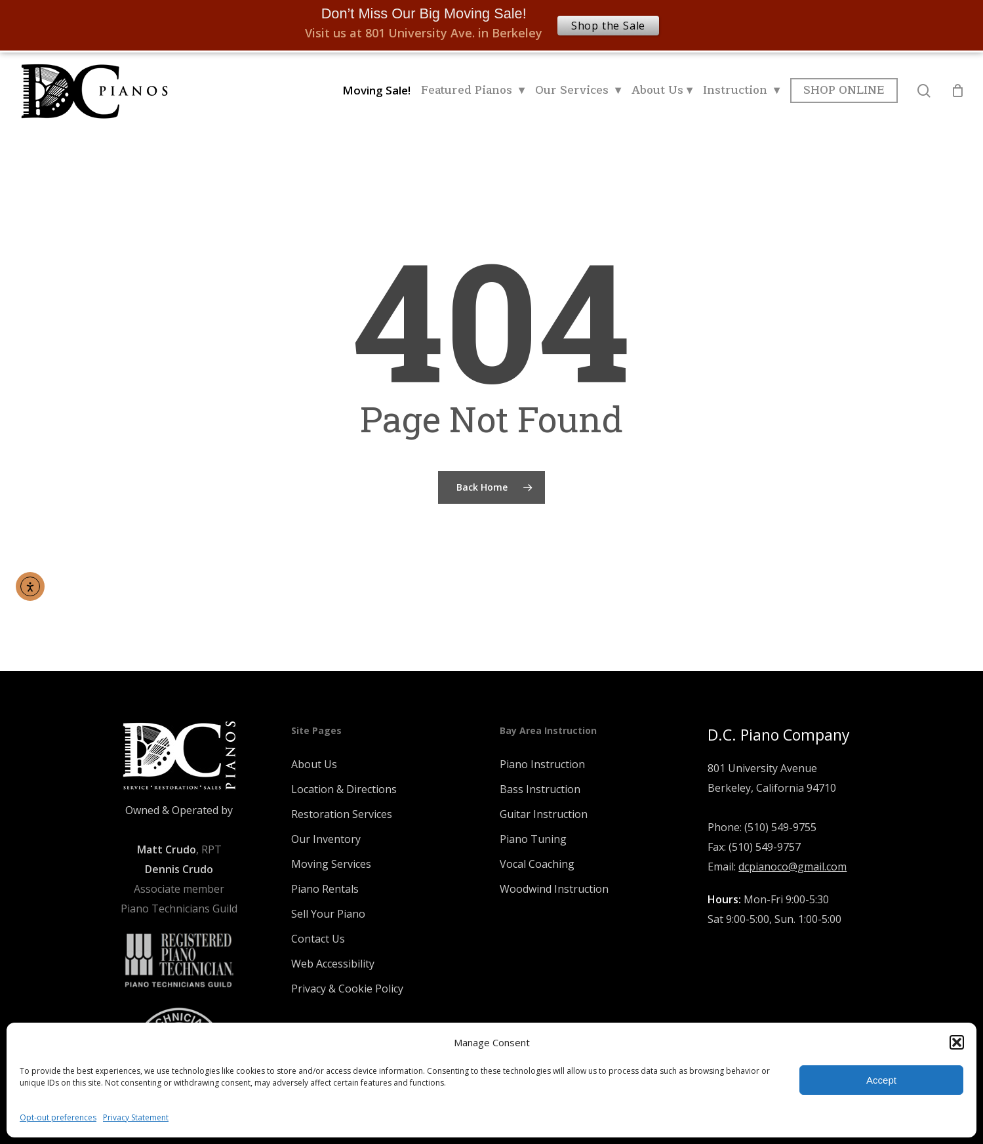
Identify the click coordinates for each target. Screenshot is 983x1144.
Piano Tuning (533, 839)
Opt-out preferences (58, 1117)
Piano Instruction (542, 764)
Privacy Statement (136, 1117)
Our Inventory (326, 839)
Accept (881, 1080)
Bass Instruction (540, 789)
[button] (956, 1042)
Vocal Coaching (537, 864)
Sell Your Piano (328, 914)
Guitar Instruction (544, 814)
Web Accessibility (332, 963)
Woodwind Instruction (554, 889)
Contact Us (318, 938)
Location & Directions (344, 789)
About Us (314, 764)
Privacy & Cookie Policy (347, 988)
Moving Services (331, 864)
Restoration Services (341, 814)
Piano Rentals (325, 889)
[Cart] (957, 90)
